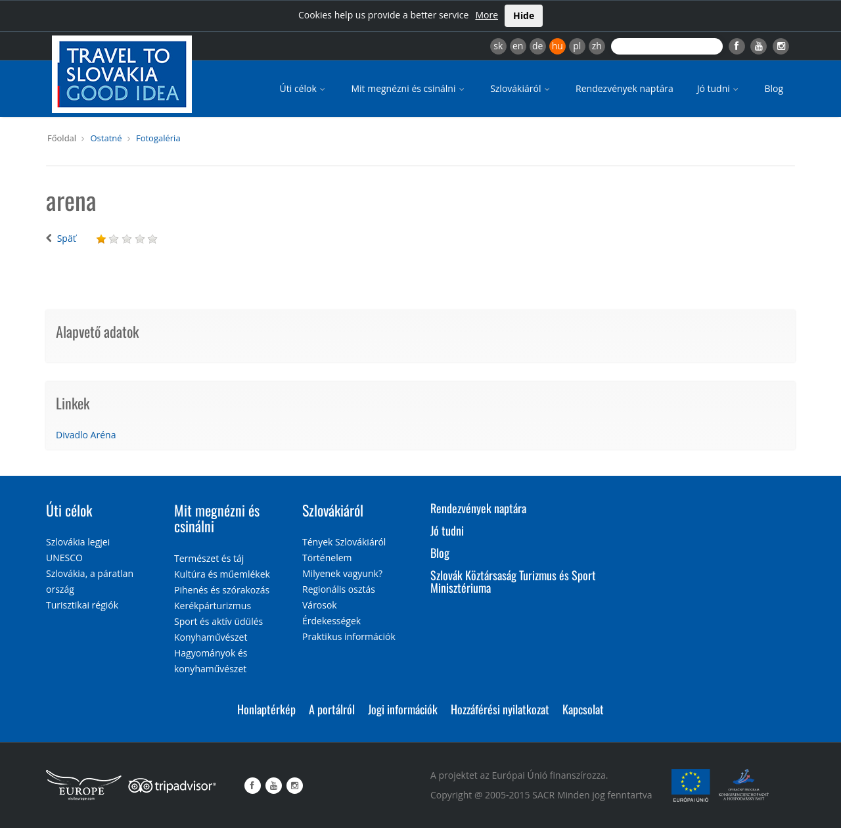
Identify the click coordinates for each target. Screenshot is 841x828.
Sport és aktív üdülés (218, 621)
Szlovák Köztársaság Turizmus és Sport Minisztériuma (513, 581)
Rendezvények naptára (624, 88)
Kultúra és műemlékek (222, 574)
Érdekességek (331, 620)
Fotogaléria (158, 138)
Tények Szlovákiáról (344, 542)
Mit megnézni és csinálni (408, 88)
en (517, 45)
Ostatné (106, 138)
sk (498, 45)
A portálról (332, 709)
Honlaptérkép (266, 709)
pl (577, 45)
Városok (319, 605)
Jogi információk (403, 709)
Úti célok (304, 88)
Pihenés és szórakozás (221, 590)
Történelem (327, 557)
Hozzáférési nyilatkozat (500, 709)
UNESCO (64, 557)
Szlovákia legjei (78, 542)
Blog (773, 88)
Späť (66, 238)
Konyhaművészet (210, 637)
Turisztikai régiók (82, 605)
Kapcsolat (583, 709)
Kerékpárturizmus (212, 605)
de (537, 45)
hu (557, 45)
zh (597, 45)
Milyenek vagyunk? (342, 573)
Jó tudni (719, 88)
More (486, 15)
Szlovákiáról (521, 88)
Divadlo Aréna (86, 434)
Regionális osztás (338, 589)
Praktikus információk (349, 636)
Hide (523, 15)
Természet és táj (209, 558)
